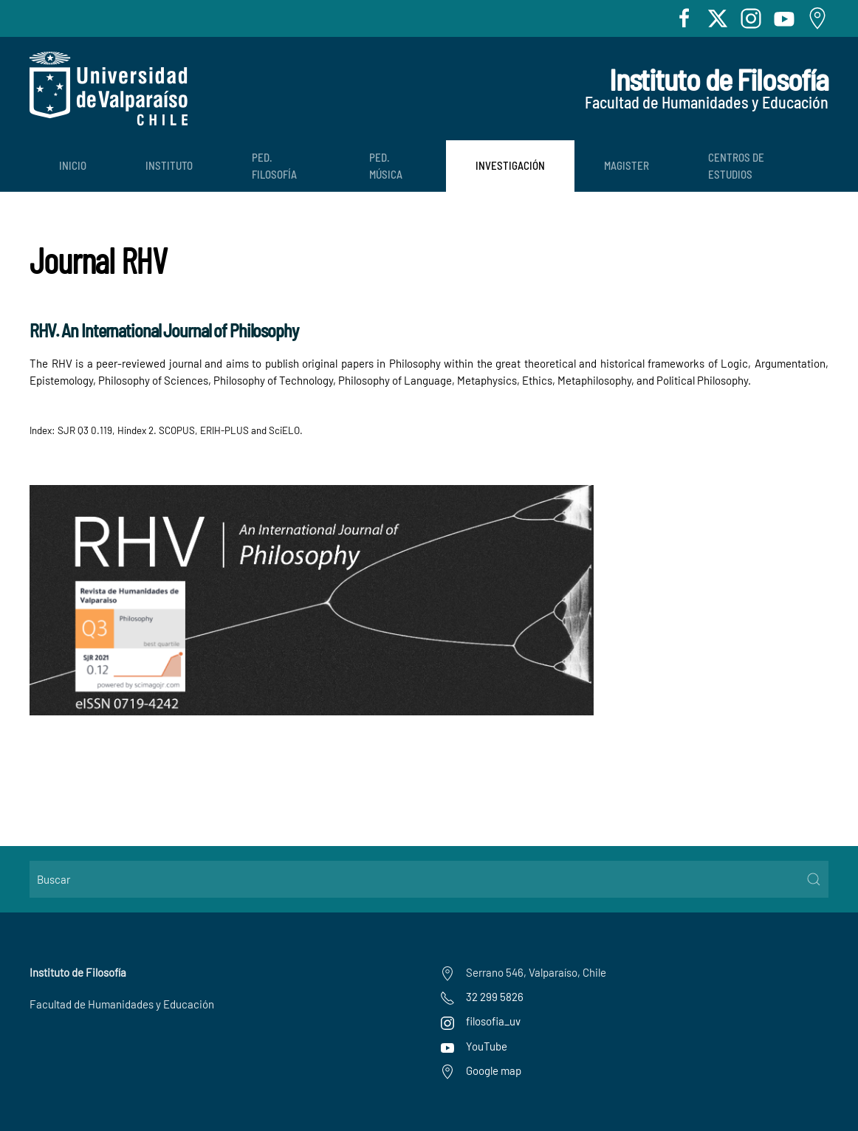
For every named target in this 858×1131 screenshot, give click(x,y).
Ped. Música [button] (385, 166)
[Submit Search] (813, 879)
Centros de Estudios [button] (736, 166)
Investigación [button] (510, 165)
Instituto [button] (169, 165)
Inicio (72, 165)
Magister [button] (626, 165)
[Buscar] (429, 879)
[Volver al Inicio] (109, 89)
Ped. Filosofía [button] (274, 166)
